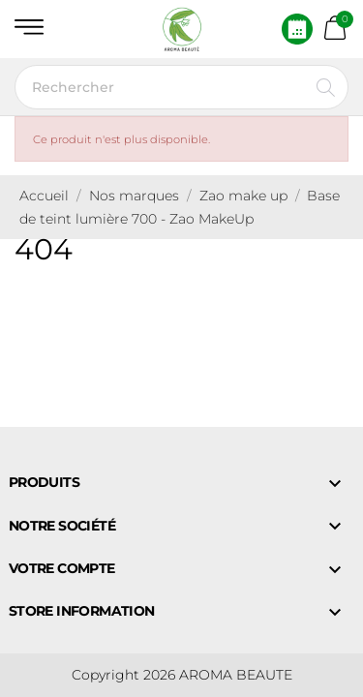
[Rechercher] (181, 87)
